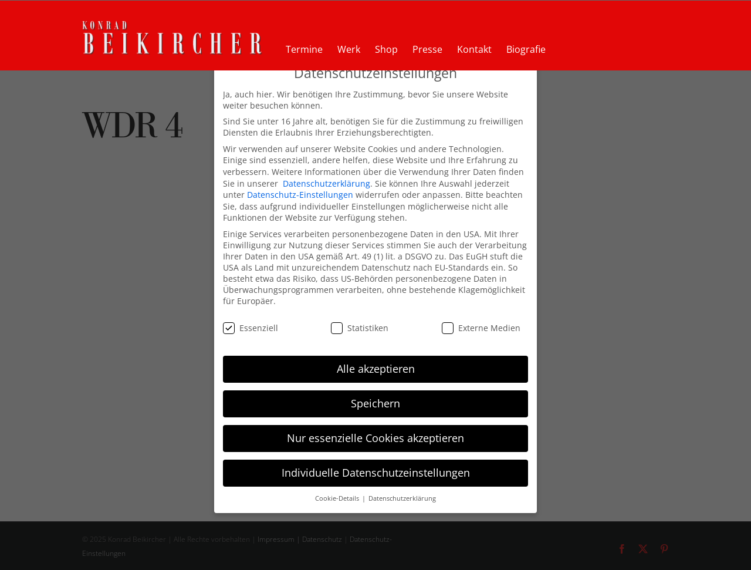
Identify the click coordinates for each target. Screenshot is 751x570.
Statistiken (359, 321)
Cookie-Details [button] (338, 492)
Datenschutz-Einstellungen (300, 188)
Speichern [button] (375, 397)
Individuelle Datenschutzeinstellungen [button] (376, 467)
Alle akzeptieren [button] (376, 363)
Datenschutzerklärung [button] (402, 492)
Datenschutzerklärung (326, 177)
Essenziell (250, 321)
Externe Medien (481, 321)
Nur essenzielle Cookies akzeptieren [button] (375, 432)
